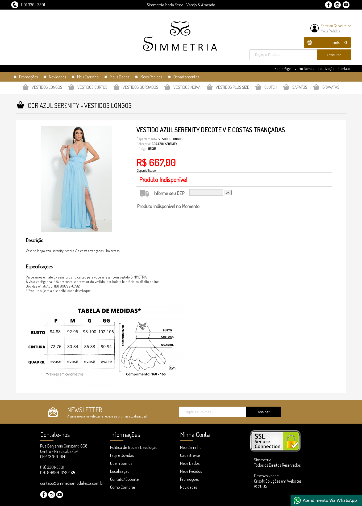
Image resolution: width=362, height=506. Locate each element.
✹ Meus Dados (116, 76)
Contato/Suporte (124, 479)
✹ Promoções (25, 76)
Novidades (188, 487)
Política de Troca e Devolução (133, 447)
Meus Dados (189, 463)
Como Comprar (122, 487)
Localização (326, 68)
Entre (324, 25)
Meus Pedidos (330, 31)
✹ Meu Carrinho (85, 76)
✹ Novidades (54, 76)
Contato (344, 68)
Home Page (282, 68)
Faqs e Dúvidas (122, 455)
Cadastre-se (342, 25)
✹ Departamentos (183, 76)
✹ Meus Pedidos (148, 76)
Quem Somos (304, 68)
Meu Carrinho (191, 447)
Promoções (189, 479)
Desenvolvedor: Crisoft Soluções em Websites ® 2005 (277, 481)
